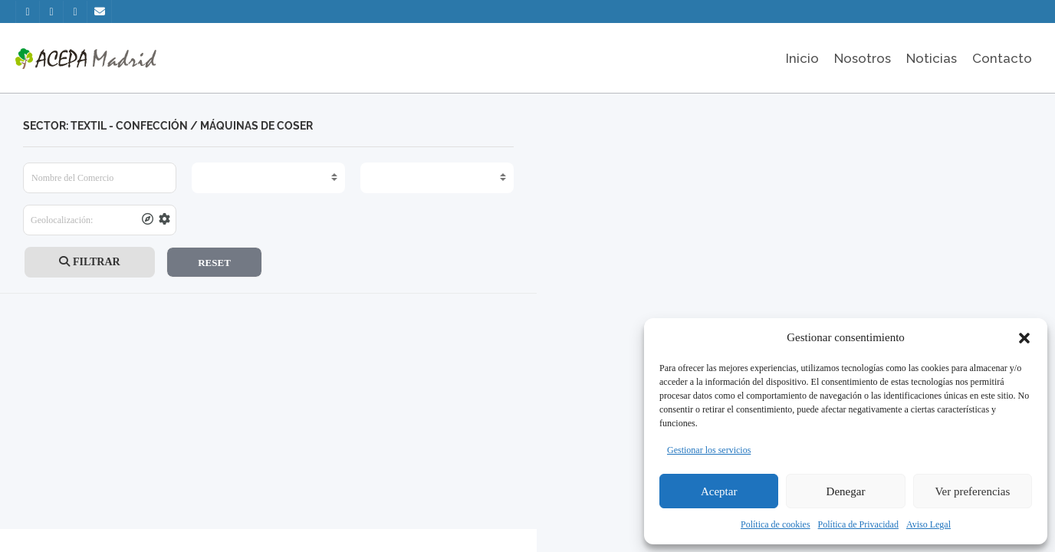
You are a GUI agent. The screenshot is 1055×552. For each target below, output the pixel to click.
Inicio (802, 58)
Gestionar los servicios (709, 450)
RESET (214, 262)
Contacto (1002, 58)
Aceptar (719, 491)
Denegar (846, 491)
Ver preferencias (972, 491)
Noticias (931, 58)
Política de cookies (775, 524)
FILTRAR (89, 262)
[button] (1024, 338)
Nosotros (862, 58)
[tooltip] (147, 220)
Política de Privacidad (858, 524)
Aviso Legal (928, 524)
